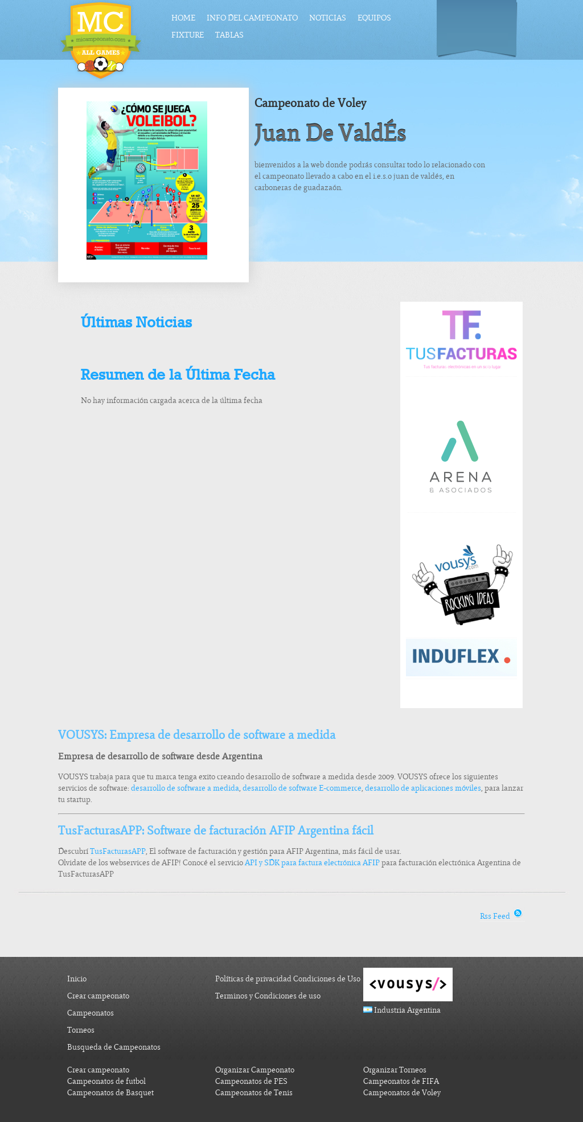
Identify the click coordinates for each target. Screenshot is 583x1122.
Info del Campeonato (252, 18)
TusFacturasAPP (118, 851)
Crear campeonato (98, 996)
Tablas (229, 35)
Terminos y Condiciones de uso (268, 996)
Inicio (77, 979)
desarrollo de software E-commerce (302, 788)
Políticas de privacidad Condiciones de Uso (287, 979)
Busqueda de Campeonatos (114, 1047)
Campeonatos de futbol (106, 1081)
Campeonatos (90, 1013)
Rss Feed (502, 916)
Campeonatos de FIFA (401, 1081)
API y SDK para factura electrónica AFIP (312, 863)
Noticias (327, 18)
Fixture (187, 35)
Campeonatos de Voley (402, 1093)
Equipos (374, 18)
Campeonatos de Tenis (254, 1093)
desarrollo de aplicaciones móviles (423, 788)
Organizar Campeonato (254, 1070)
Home (183, 18)
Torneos (81, 1030)
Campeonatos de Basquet (110, 1093)
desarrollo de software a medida (185, 788)
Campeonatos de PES (251, 1081)
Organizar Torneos (394, 1070)
